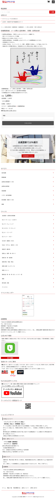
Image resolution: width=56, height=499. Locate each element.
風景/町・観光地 (6, 249)
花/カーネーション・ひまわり (9, 220)
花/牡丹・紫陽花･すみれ (8, 241)
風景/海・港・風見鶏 (7, 257)
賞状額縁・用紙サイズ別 (8, 200)
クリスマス (4, 287)
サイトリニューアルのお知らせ (10, 18)
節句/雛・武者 (5, 283)
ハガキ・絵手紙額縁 (6, 195)
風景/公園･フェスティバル (8, 266)
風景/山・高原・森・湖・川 (9, 253)
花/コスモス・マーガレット (9, 228)
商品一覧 (9, 488)
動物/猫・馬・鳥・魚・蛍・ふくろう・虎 (12, 274)
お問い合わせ (33, 488)
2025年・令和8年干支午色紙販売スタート (12, 22)
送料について (25, 488)
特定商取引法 (16, 488)
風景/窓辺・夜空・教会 (7, 262)
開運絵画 (4, 177)
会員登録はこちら (28, 156)
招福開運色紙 (14, 27)
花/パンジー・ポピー (7, 236)
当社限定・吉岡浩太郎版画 (8, 215)
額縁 (3, 204)
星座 (3, 278)
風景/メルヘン (5, 270)
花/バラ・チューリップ (7, 224)
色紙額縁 (4, 191)
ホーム (2, 27)
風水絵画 (4, 173)
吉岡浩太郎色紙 (8, 27)
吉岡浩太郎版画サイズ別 (8, 182)
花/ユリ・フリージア (7, 232)
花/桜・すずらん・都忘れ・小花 (10, 245)
